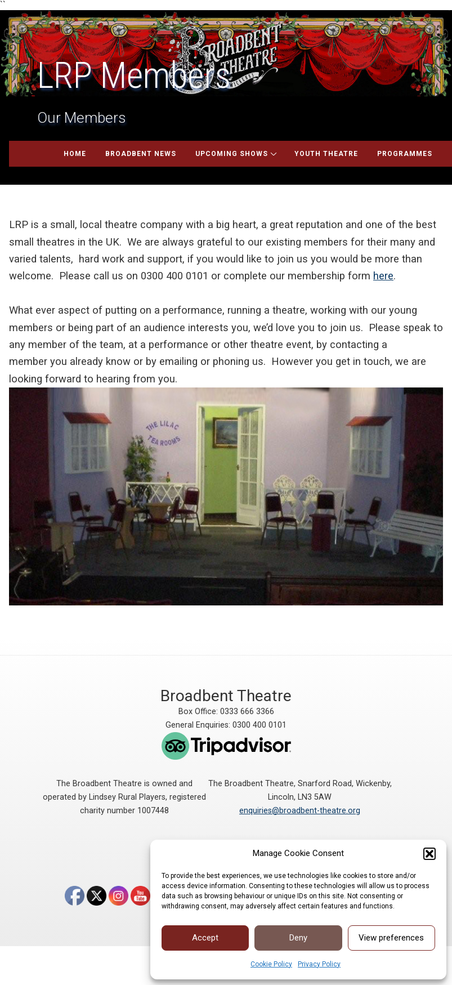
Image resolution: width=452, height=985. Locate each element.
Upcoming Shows (231, 154)
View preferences (391, 938)
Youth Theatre (326, 154)
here (383, 276)
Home (75, 154)
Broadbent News (140, 154)
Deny (298, 938)
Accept (205, 938)
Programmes (404, 154)
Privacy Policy (319, 964)
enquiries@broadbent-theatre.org (299, 810)
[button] (429, 853)
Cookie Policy (271, 964)
